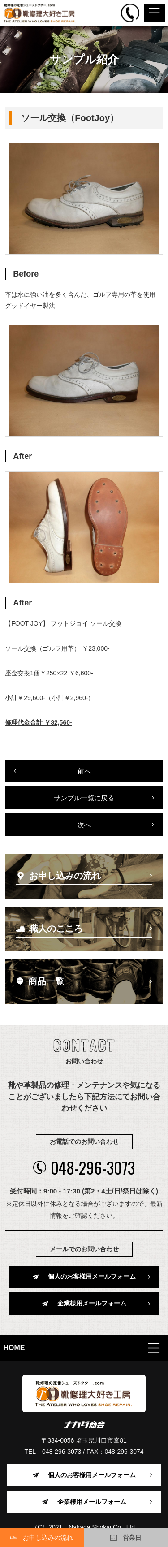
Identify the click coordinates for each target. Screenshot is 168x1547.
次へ (84, 825)
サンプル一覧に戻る (84, 798)
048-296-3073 (84, 1167)
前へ (84, 771)
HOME (14, 1348)
